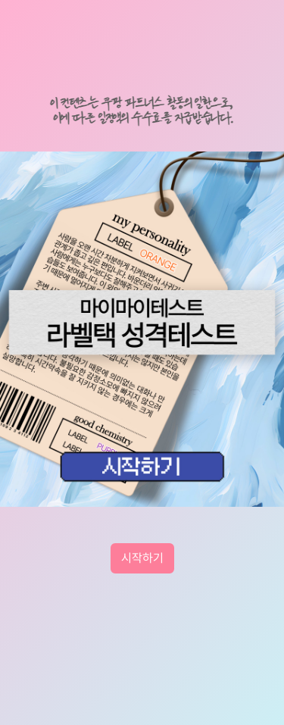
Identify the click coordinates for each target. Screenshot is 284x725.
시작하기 (142, 558)
